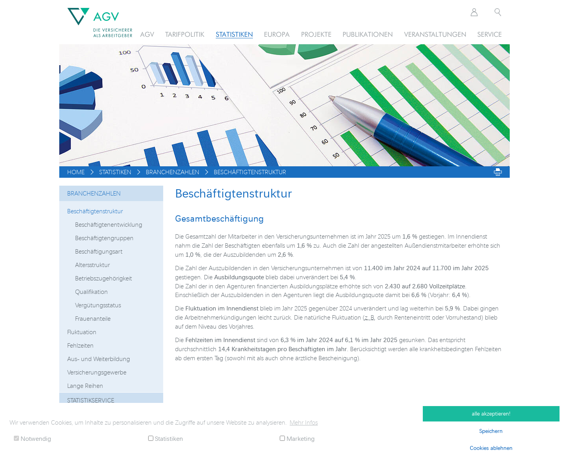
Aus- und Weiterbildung (98, 358)
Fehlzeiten (80, 345)
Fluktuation (81, 331)
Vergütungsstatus (98, 305)
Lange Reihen (85, 385)
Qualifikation (91, 291)
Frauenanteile (93, 318)
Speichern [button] (491, 430)
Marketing (297, 438)
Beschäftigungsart (98, 251)
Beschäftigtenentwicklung (108, 224)
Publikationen (368, 34)
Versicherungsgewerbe (96, 372)
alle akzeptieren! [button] (491, 413)
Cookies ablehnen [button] (491, 447)
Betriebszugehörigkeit (103, 278)
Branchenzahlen (94, 193)
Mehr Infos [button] (304, 422)
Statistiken (234, 34)
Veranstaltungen (435, 34)
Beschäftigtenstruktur (95, 210)
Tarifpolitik (184, 34)
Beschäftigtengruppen (104, 237)
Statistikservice (90, 400)
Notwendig (32, 438)
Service (489, 34)
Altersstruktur (92, 264)
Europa (277, 34)
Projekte (316, 34)
